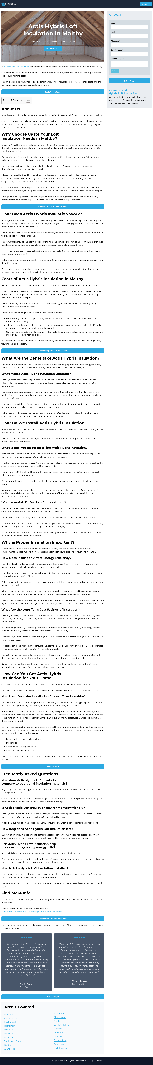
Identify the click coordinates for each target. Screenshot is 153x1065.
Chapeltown (60, 1017)
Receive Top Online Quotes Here (53, 351)
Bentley (8, 1045)
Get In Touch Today (53, 92)
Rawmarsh (57, 912)
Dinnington (6, 912)
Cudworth (59, 1032)
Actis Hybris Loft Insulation (17, 67)
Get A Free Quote (52, 997)
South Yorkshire (61, 1025)
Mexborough (33, 912)
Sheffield (58, 1021)
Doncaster (9, 1037)
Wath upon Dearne (13, 1041)
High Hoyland (60, 1048)
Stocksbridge (60, 1040)
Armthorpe (9, 1049)
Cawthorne (59, 1044)
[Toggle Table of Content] (27, 101)
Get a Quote (53, 48)
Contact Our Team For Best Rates (53, 207)
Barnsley (58, 1036)
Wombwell (59, 1013)
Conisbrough (19, 912)
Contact (145, 4)
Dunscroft (58, 1029)
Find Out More (53, 766)
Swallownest (10, 1033)
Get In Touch (129, 81)
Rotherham (45, 912)
